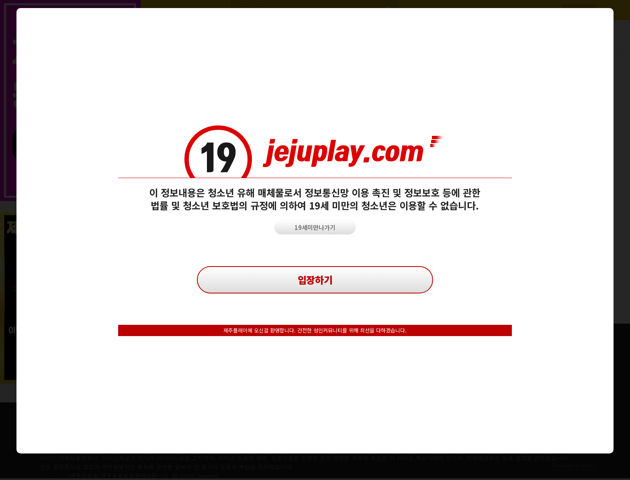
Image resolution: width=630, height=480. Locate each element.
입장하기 (315, 280)
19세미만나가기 (315, 227)
